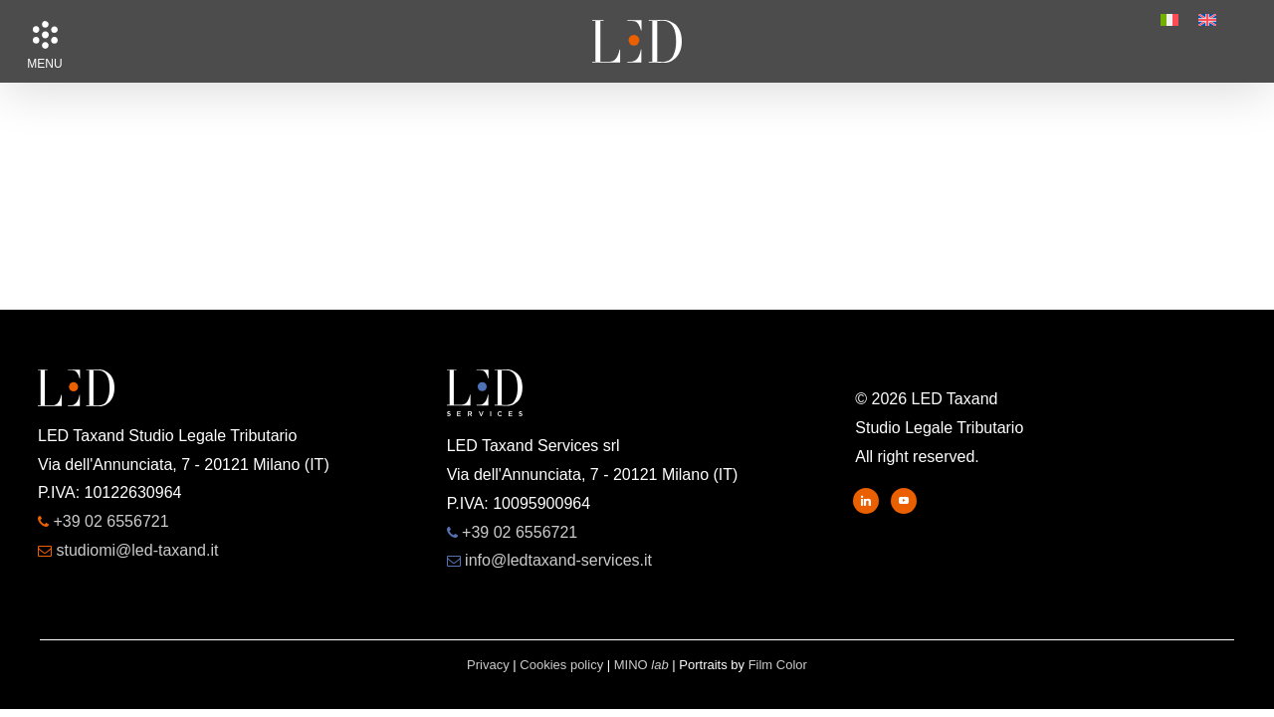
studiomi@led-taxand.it (137, 550)
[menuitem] (1169, 20)
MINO (641, 664)
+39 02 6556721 (110, 521)
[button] (45, 35)
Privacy (488, 664)
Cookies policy (561, 664)
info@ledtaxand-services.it (558, 560)
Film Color (777, 664)
